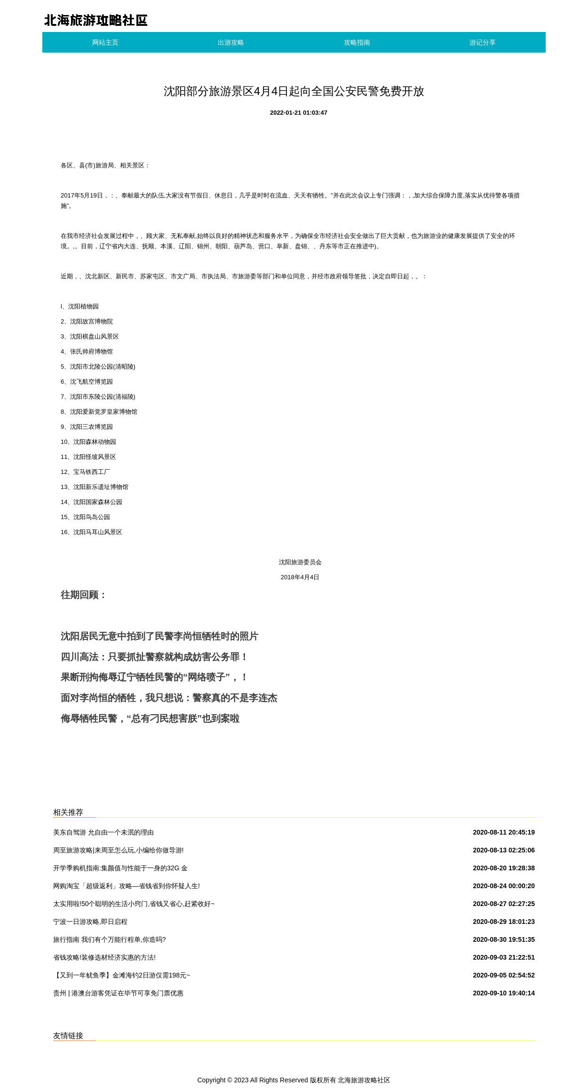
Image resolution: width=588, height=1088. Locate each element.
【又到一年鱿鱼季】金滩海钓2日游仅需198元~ (121, 975)
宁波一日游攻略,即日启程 (90, 921)
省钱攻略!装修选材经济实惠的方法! (104, 957)
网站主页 (105, 42)
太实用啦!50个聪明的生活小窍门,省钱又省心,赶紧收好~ (134, 903)
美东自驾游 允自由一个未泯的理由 (103, 832)
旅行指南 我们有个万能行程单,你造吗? (109, 939)
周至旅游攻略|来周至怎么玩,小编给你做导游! (118, 850)
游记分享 (482, 42)
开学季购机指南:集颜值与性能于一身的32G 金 (120, 868)
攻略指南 (357, 42)
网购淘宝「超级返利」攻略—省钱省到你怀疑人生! (126, 886)
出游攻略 (231, 42)
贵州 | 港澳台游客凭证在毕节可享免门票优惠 (118, 993)
